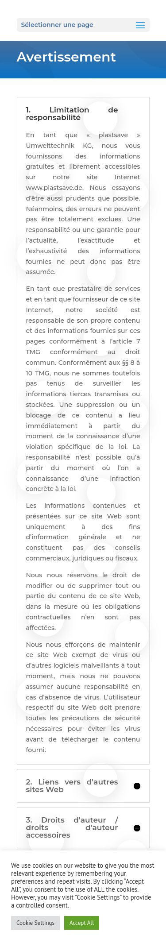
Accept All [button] (81, 923)
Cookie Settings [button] (35, 923)
